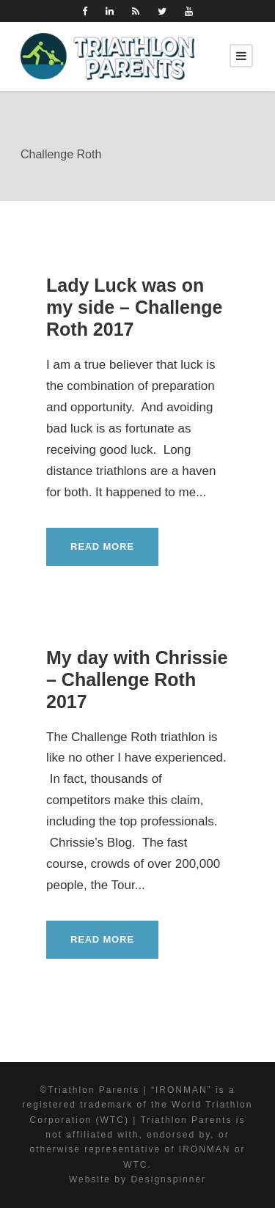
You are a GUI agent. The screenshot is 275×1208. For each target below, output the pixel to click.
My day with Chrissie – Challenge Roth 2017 (136, 679)
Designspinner (168, 1179)
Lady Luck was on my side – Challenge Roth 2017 (134, 307)
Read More (102, 546)
